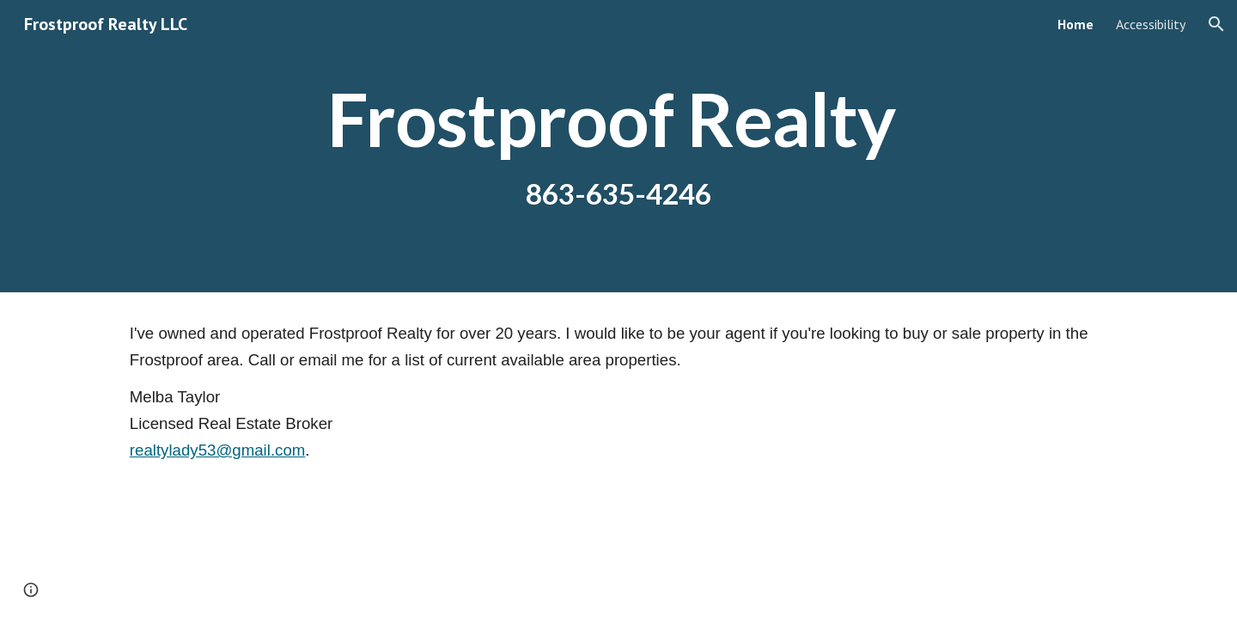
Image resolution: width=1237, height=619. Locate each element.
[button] (1216, 24)
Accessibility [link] (1150, 24)
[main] (618, 147)
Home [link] (1075, 24)
